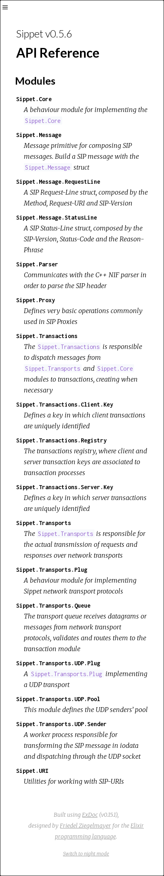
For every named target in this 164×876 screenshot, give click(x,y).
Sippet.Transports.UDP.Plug (58, 663)
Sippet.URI (32, 770)
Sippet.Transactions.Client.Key (64, 404)
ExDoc (90, 814)
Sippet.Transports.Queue (53, 605)
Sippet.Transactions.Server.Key (64, 487)
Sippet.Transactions (47, 335)
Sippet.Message (38, 134)
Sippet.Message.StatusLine (56, 217)
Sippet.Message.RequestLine (58, 181)
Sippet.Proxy (35, 300)
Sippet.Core (34, 98)
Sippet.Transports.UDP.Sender (61, 723)
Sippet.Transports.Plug (51, 569)
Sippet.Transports (43, 522)
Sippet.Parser (37, 264)
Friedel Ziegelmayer (85, 825)
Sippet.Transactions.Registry (61, 440)
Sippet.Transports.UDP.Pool (58, 698)
